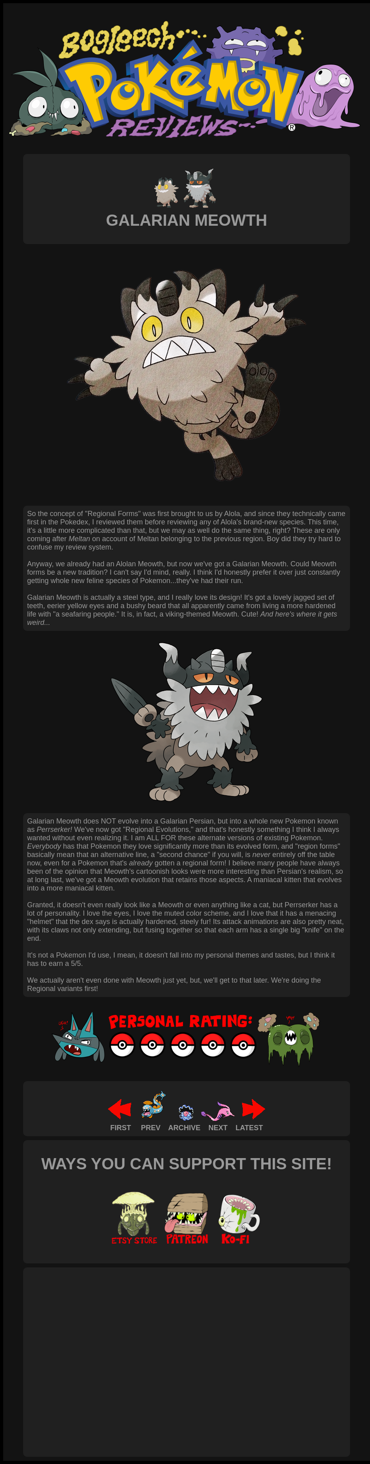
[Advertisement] (75, 1353)
